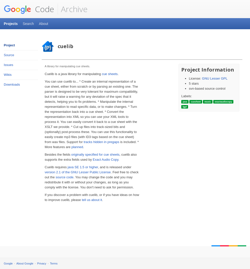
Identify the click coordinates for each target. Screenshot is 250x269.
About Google (24, 263)
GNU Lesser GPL (214, 78)
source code (65, 177)
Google (8, 263)
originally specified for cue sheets (95, 154)
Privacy (41, 263)
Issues (8, 65)
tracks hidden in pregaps (101, 142)
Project (9, 45)
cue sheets (110, 74)
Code (29, 9)
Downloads (12, 84)
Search (28, 24)
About (43, 24)
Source (9, 55)
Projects (11, 24)
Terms (54, 263)
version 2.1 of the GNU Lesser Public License (78, 172)
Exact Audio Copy (105, 159)
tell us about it (92, 200)
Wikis (8, 75)
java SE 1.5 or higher (83, 167)
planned (77, 147)
